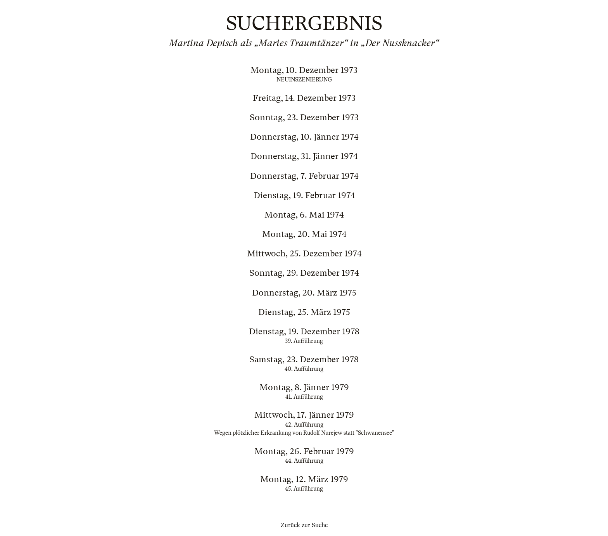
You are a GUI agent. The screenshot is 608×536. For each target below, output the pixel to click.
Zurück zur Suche (304, 525)
